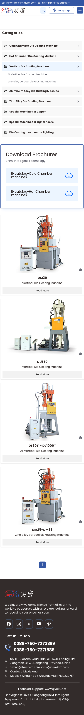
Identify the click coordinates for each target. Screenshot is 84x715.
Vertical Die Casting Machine (29, 66)
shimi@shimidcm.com (56, 2)
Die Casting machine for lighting (31, 132)
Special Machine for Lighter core (31, 122)
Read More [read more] (42, 290)
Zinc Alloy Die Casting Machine (30, 101)
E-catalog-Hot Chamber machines (42, 193)
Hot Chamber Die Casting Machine (32, 56)
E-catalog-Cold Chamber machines (42, 175)
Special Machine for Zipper (27, 111)
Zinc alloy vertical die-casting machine (32, 81)
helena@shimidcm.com (21, 2)
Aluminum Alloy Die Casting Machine (34, 91)
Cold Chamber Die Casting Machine (33, 46)
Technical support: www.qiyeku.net (42, 689)
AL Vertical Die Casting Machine (27, 74)
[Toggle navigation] (80, 10)
